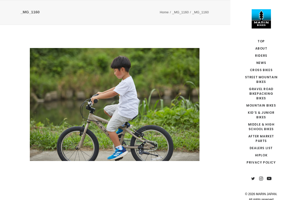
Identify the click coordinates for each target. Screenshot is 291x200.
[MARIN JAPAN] (261, 18)
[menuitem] (253, 178)
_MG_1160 (180, 12)
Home (164, 12)
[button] (253, 178)
